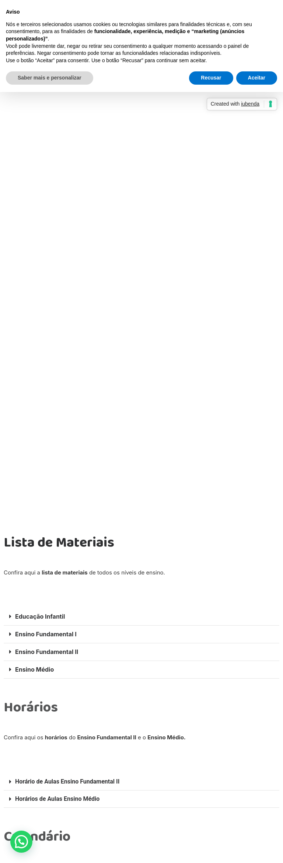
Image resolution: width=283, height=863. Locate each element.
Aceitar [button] (256, 78)
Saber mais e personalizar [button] (49, 78)
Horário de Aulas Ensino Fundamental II (67, 781)
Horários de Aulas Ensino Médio (57, 798)
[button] (141, 617)
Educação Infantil (40, 616)
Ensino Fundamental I (46, 634)
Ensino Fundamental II (46, 651)
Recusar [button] (211, 78)
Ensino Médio (34, 669)
